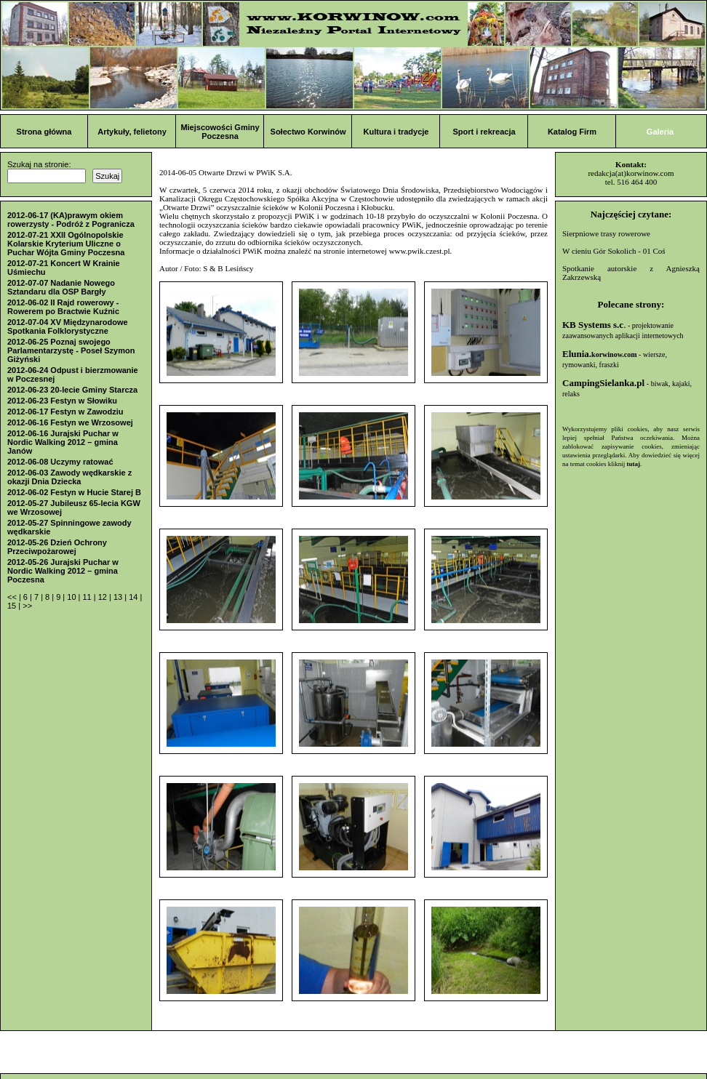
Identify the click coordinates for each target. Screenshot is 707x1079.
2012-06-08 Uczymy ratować (60, 461)
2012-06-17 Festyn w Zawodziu (65, 411)
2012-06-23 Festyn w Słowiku (62, 400)
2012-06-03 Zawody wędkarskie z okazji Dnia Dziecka (69, 477)
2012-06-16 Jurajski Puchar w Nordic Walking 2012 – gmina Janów (63, 442)
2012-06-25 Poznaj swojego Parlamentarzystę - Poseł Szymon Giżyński (71, 350)
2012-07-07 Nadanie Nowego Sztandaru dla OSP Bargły (61, 287)
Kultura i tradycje (396, 131)
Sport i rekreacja (483, 131)
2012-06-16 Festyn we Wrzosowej (70, 422)
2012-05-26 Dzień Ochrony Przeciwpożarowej (57, 546)
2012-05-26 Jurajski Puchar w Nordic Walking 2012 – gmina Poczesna (63, 571)
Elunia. (599, 353)
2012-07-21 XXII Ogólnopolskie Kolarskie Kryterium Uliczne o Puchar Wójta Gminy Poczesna (65, 243)
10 (72, 597)
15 (12, 605)
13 (118, 597)
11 (87, 597)
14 (134, 597)
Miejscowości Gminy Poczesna (219, 131)
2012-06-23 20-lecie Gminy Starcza (72, 389)
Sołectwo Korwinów (308, 131)
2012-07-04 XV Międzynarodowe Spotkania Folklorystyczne (67, 326)
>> (27, 605)
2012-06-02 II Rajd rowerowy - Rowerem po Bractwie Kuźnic (63, 307)
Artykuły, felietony (132, 131)
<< (13, 597)
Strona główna (44, 131)
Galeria (660, 131)
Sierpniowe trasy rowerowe (606, 233)
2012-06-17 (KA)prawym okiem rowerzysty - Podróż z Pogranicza (71, 219)
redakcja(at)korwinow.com (631, 173)
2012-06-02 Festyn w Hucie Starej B (74, 492)
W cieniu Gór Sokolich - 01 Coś (614, 250)
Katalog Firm (572, 131)
